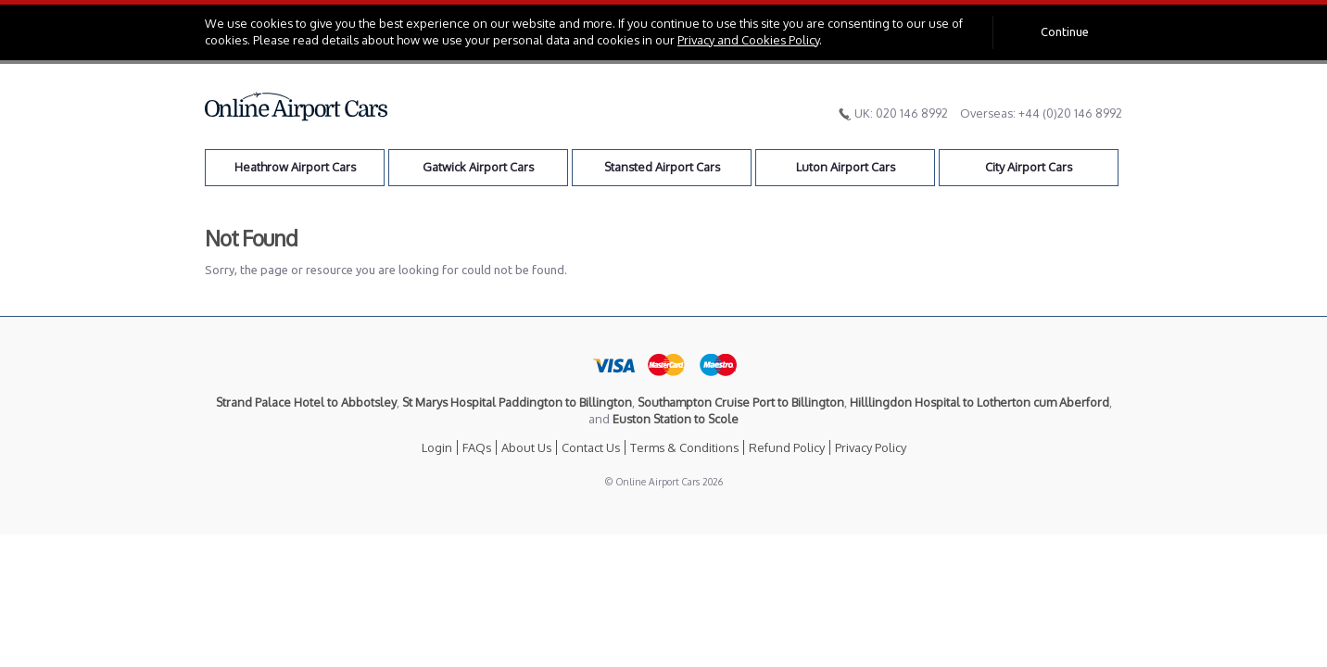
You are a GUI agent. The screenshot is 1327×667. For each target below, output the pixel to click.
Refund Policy (787, 447)
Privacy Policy (870, 447)
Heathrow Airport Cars (295, 166)
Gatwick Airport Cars (478, 166)
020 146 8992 (912, 113)
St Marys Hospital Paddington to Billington (517, 402)
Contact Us (591, 447)
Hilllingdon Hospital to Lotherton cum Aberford (979, 402)
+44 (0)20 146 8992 (1070, 113)
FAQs (476, 447)
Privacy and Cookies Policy (748, 39)
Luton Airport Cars (845, 166)
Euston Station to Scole (676, 418)
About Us (526, 447)
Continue (1065, 31)
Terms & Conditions (684, 447)
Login (437, 447)
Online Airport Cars (296, 106)
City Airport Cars (1028, 166)
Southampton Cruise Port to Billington (741, 402)
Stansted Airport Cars (662, 166)
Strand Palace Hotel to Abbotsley (306, 402)
